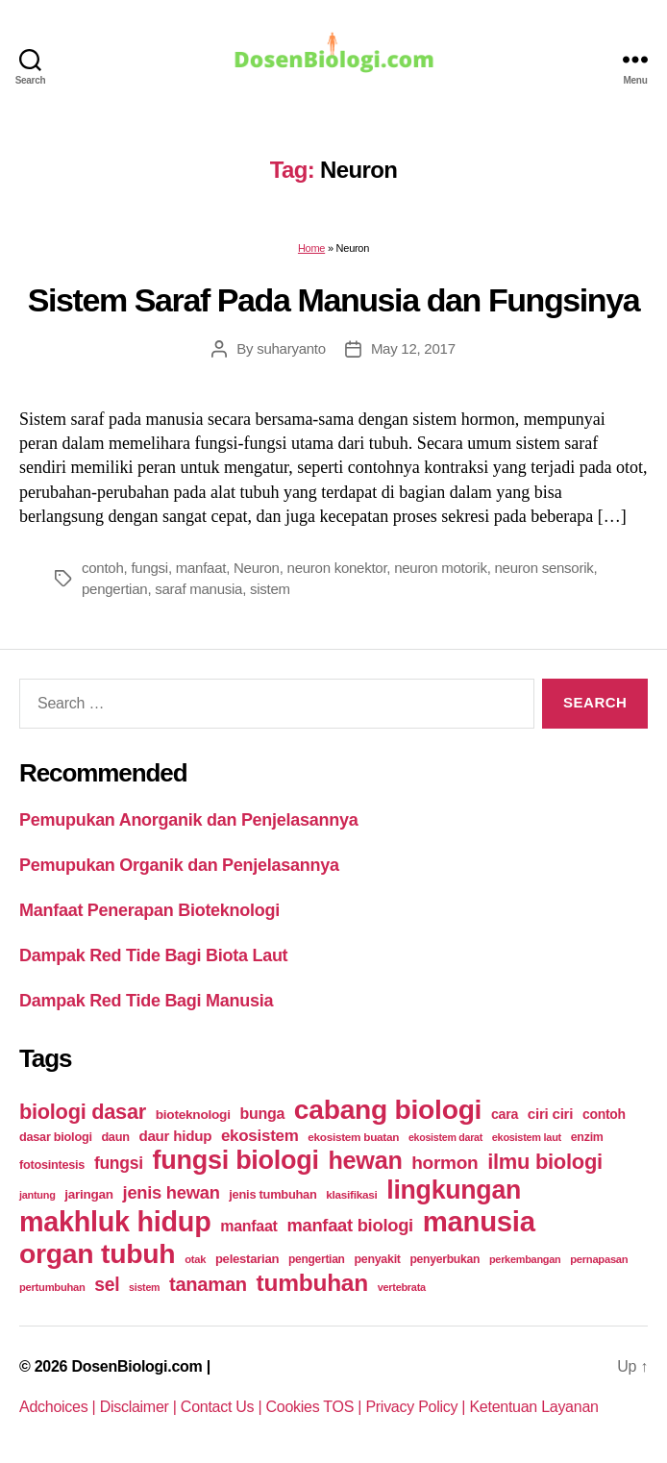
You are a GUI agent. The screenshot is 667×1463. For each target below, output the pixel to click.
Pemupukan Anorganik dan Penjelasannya (188, 820)
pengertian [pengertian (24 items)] (316, 1259)
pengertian (114, 589)
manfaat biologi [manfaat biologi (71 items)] (349, 1225)
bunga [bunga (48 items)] (261, 1113)
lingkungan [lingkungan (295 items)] (453, 1190)
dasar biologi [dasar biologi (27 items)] (55, 1136)
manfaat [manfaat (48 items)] (248, 1226)
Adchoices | (59, 1407)
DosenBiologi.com (136, 1366)
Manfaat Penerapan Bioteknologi (149, 910)
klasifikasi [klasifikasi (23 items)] (351, 1194)
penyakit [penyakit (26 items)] (377, 1259)
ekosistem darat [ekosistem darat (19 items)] (445, 1137)
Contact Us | (223, 1407)
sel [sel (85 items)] (106, 1285)
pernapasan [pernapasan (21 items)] (599, 1259)
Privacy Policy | (417, 1407)
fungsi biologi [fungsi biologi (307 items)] (236, 1160)
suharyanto (291, 348)
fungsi (149, 567)
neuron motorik (440, 567)
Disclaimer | (140, 1407)
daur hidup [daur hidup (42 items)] (174, 1136)
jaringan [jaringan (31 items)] (88, 1194)
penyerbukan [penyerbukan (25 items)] (444, 1259)
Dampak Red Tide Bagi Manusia (146, 1000)
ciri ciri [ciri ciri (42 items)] (550, 1113)
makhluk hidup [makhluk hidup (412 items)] (114, 1221)
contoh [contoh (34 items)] (604, 1114)
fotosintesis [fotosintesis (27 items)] (52, 1164)
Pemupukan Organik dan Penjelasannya (179, 865)
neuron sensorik (544, 567)
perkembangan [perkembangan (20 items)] (525, 1259)
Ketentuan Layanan (533, 1407)
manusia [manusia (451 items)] (479, 1221)
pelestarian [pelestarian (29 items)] (247, 1259)
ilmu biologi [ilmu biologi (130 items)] (545, 1162)
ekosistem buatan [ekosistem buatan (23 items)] (353, 1136)
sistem (270, 589)
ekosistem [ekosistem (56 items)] (260, 1136)
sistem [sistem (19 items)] (144, 1287)
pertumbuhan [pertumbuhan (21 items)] (52, 1287)
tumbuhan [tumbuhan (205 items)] (312, 1283)
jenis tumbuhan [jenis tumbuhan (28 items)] (272, 1194)
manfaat (201, 567)
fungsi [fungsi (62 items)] (118, 1163)
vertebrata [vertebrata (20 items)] (402, 1287)
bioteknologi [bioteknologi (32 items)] (193, 1114)
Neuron (257, 567)
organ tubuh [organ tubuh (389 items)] (97, 1253)
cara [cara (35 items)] (504, 1114)
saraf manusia (198, 589)
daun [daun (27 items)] (115, 1136)
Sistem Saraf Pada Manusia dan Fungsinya (333, 300)
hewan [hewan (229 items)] (365, 1160)
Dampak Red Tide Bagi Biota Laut (153, 955)
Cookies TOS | (316, 1407)
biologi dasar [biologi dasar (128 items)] (82, 1112)
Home (311, 248)
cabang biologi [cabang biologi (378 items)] (388, 1109)
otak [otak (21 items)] (195, 1259)
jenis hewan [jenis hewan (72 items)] (171, 1192)
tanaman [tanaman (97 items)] (208, 1284)
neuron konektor (337, 567)
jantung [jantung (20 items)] (37, 1195)
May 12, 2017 (413, 348)
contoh (103, 567)
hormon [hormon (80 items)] (444, 1163)
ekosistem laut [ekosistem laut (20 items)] (526, 1137)
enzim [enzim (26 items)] (587, 1137)
